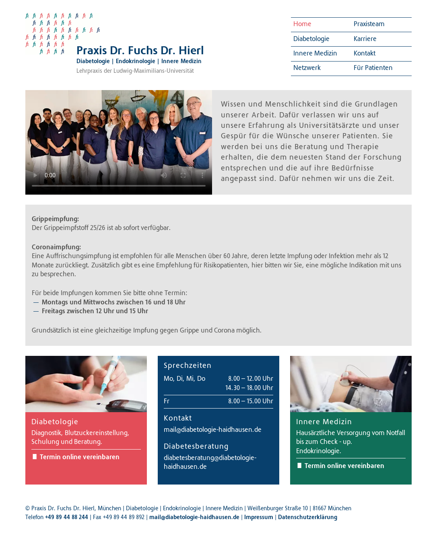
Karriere (365, 39)
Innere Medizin (315, 54)
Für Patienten (373, 68)
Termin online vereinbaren (80, 457)
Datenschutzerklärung (307, 518)
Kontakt (364, 54)
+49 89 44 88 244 (66, 518)
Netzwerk (307, 68)
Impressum (258, 518)
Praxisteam (369, 24)
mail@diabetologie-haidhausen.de (213, 430)
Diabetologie (311, 39)
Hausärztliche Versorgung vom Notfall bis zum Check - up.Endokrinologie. (350, 442)
